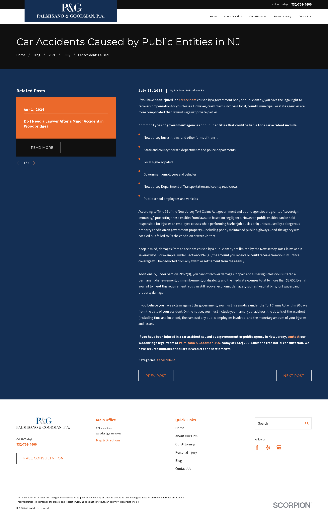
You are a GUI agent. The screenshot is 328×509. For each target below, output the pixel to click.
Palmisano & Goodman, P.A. (200, 343)
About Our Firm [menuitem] (233, 16)
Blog (178, 460)
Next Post (294, 376)
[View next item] (34, 163)
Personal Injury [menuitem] (282, 16)
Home (179, 428)
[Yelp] (268, 447)
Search (263, 423)
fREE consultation (43, 458)
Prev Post (156, 376)
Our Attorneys (185, 444)
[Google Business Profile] (279, 447)
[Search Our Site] (307, 423)
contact (293, 336)
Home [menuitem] (213, 16)
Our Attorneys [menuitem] (257, 16)
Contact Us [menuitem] (305, 16)
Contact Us (183, 468)
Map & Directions (108, 440)
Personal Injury (186, 452)
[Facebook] (257, 447)
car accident (188, 100)
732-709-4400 (301, 4)
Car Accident (166, 360)
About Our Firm (186, 436)
